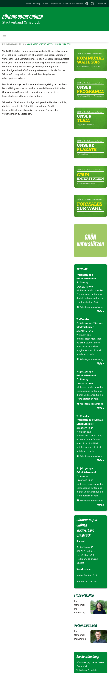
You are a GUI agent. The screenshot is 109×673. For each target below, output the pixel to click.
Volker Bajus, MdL (86, 625)
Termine (82, 269)
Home (28, 3)
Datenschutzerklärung (73, 3)
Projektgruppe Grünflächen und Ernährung (86, 278)
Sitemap (36, 3)
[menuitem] (28, 3)
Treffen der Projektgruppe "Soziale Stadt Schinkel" (89, 322)
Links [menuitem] (100, 3)
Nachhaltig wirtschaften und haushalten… (49, 44)
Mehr (99, 311)
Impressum (56, 3)
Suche (45, 3)
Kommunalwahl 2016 (13, 44)
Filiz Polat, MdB (84, 595)
